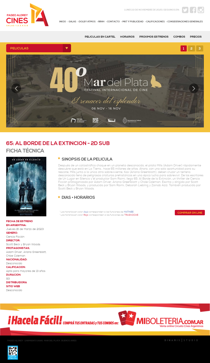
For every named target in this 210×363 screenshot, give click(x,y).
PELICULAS (19, 48)
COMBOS (179, 36)
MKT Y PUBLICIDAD (133, 21)
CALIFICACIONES (155, 21)
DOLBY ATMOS (87, 21)
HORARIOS (127, 36)
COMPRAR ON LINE (189, 212)
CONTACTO (113, 21)
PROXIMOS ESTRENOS (154, 36)
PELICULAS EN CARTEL (100, 36)
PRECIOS (196, 36)
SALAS (72, 21)
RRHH (101, 21)
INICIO (62, 21)
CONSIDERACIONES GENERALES (185, 21)
